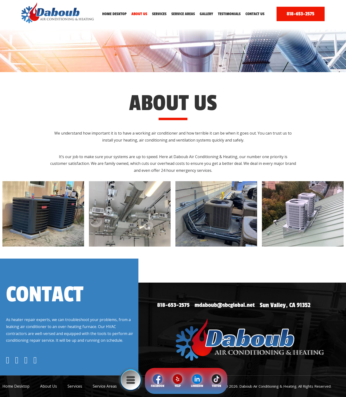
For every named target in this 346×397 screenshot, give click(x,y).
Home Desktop (114, 14)
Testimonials (229, 14)
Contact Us (255, 14)
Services (159, 14)
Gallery (206, 14)
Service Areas (183, 14)
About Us (139, 14)
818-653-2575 (300, 14)
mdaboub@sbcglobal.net (227, 305)
